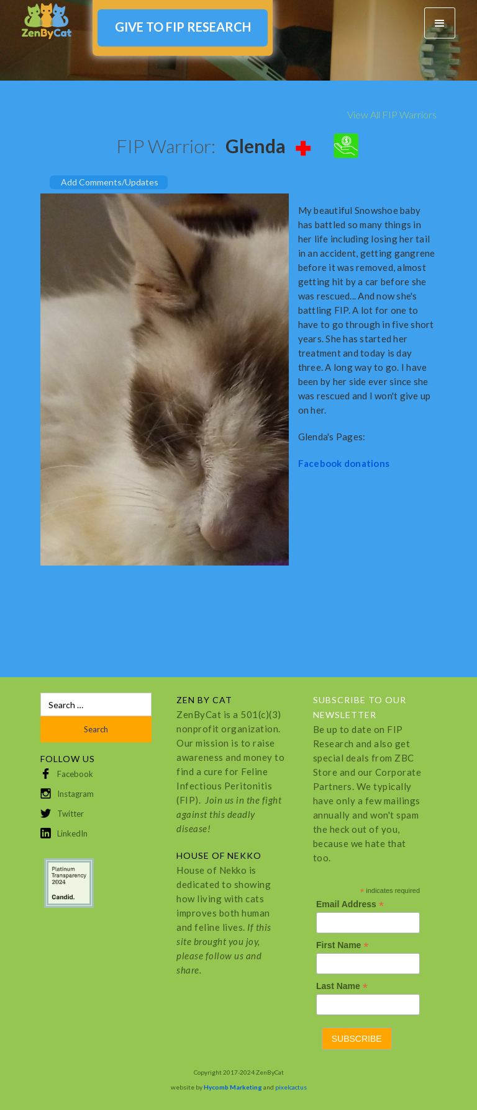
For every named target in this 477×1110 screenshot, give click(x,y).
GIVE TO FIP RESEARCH (183, 26)
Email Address (350, 904)
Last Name (342, 986)
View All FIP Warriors (392, 114)
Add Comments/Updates (109, 182)
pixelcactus (291, 1087)
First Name (342, 945)
